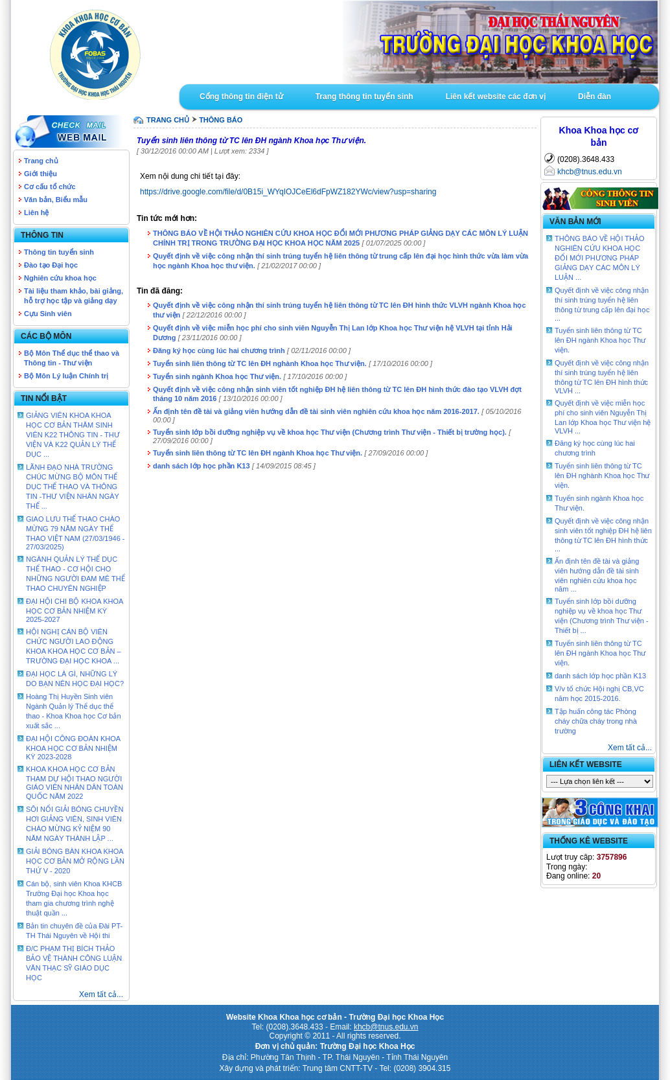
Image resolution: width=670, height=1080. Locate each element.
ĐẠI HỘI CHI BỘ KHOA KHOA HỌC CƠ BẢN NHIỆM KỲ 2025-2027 (74, 610)
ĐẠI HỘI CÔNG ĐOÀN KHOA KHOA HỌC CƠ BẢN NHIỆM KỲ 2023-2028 (73, 748)
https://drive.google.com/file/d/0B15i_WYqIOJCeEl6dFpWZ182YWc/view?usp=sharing (288, 191)
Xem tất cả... (101, 994)
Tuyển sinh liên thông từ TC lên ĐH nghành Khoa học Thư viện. (260, 363)
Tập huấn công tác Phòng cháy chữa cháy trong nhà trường (596, 721)
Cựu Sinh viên (48, 313)
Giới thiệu (40, 174)
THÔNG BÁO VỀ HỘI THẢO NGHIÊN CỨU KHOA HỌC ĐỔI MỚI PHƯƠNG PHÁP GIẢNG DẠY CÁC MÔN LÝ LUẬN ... (600, 258)
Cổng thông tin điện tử (241, 96)
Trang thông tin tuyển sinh (364, 96)
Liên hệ (36, 212)
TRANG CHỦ (167, 120)
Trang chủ (41, 161)
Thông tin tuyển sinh (59, 252)
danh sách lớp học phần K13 (201, 466)
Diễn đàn (594, 96)
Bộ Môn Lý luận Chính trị (66, 376)
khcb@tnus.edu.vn (589, 171)
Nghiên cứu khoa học (60, 278)
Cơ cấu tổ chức (50, 186)
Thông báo (220, 120)
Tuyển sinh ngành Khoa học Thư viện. (217, 376)
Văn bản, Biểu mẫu (55, 199)
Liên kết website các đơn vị (496, 96)
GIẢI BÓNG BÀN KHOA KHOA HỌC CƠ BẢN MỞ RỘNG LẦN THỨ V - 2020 (75, 861)
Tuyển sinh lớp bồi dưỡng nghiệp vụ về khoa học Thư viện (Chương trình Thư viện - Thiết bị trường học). (330, 432)
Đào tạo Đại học (51, 265)
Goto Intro (419, 42)
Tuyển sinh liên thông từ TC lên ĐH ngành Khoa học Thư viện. (257, 453)
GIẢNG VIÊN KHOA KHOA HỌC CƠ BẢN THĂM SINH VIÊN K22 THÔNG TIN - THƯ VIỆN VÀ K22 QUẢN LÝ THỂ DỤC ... (73, 434)
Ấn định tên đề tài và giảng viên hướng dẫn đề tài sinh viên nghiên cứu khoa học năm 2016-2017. (316, 411)
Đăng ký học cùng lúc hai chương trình (219, 350)
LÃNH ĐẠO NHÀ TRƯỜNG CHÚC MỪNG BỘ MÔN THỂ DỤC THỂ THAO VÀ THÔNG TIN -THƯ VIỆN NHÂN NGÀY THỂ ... (72, 486)
